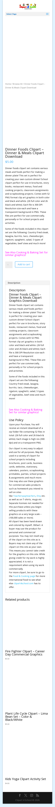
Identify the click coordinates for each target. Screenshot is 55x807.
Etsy (39, 499)
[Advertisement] (27, 44)
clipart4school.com (23, 586)
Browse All (18, 84)
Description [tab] (14, 286)
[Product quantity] (8, 268)
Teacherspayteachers (24, 499)
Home (8, 84)
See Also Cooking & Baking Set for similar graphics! (26, 257)
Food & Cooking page (24, 579)
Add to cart (24, 267)
